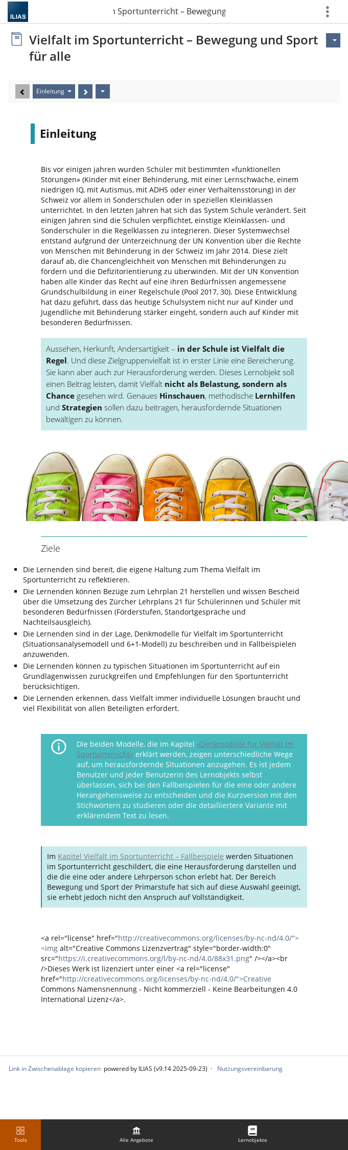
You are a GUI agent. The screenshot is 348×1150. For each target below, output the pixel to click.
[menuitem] (136, 1134)
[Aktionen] (103, 91)
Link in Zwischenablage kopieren (55, 1068)
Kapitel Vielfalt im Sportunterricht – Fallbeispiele (141, 856)
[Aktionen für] (333, 40)
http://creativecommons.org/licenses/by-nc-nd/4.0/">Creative (166, 979)
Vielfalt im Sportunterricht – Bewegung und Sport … (169, 11)
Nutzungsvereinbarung (250, 1068)
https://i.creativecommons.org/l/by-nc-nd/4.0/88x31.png (153, 958)
